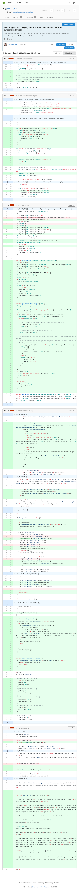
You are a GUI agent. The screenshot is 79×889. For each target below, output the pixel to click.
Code (7, 17)
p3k (8, 8)
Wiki (41, 17)
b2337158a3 (61, 44)
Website (46, 887)
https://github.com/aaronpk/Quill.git (22, 12)
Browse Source (68, 24)
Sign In (72, 3)
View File (71, 59)
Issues (17, 17)
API (41, 887)
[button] (5, 59)
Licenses (35, 887)
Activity (50, 17)
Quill (14, 8)
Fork (68, 10)
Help (26, 3)
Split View (57, 53)
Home (10, 3)
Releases (30, 17)
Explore (18, 3)
